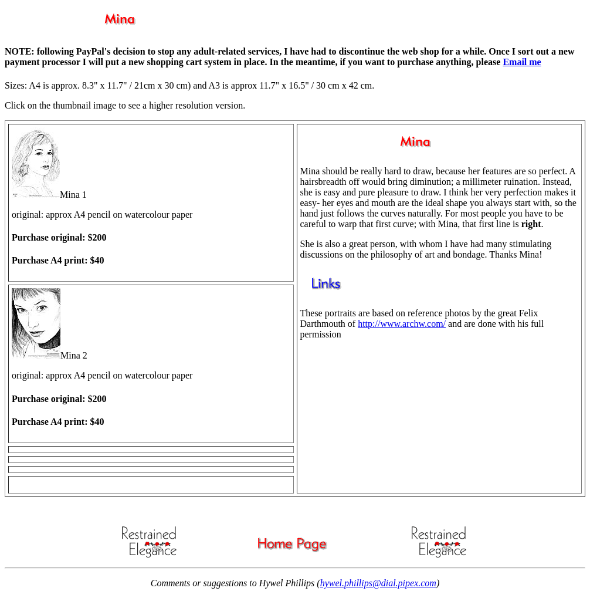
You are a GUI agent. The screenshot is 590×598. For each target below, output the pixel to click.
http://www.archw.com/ (402, 324)
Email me (522, 62)
